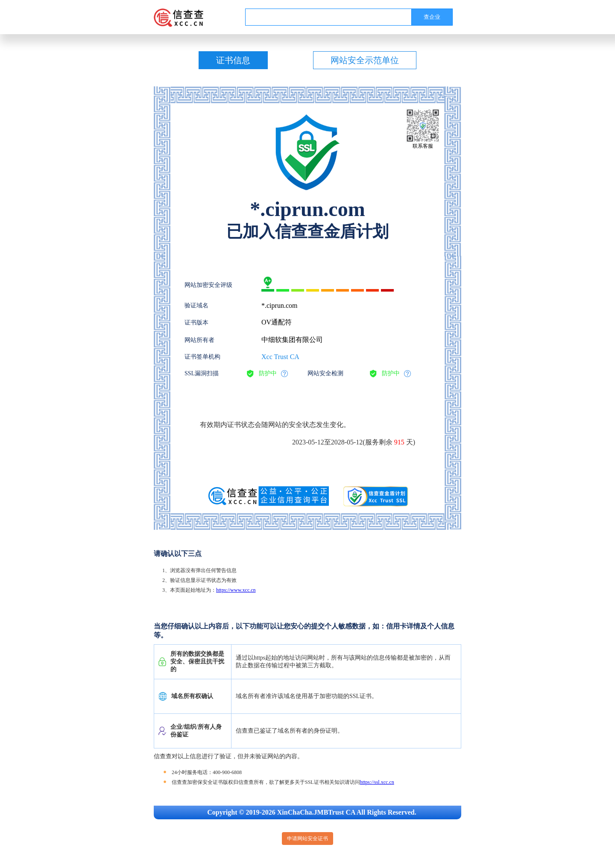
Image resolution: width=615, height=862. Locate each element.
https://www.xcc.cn (236, 590)
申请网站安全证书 (307, 839)
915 (399, 442)
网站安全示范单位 (365, 60)
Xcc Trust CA (280, 356)
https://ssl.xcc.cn (377, 782)
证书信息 (233, 60)
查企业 (432, 17)
